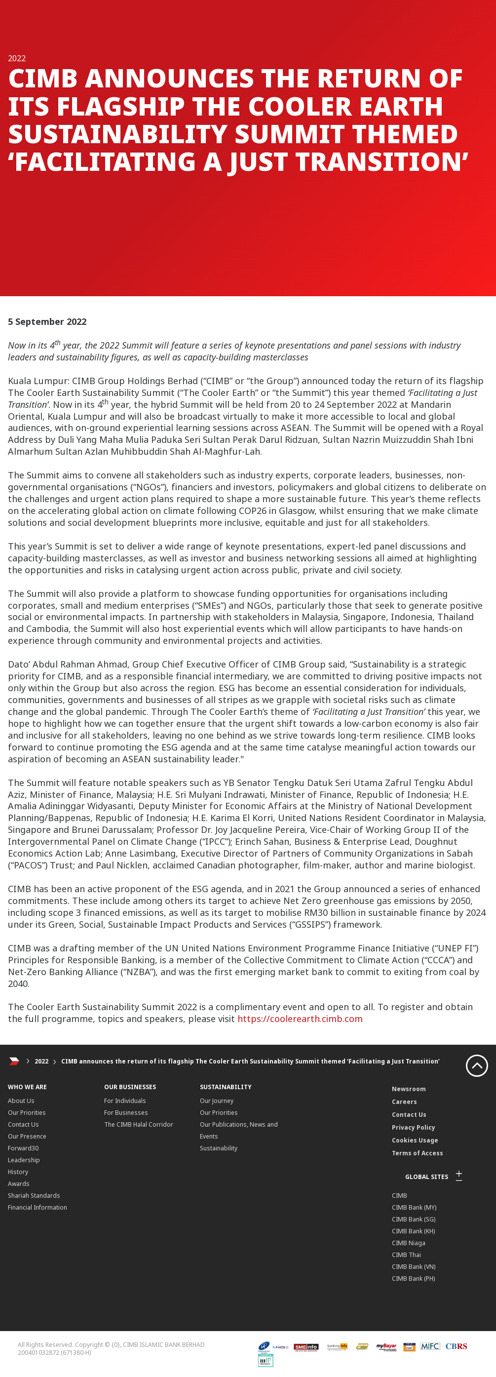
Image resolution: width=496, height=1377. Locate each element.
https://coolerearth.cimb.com (300, 1018)
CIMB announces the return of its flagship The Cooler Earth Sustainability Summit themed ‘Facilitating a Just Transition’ (250, 1061)
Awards (19, 1184)
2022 (41, 1061)
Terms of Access (417, 1153)
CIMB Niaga (408, 1243)
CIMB (399, 1195)
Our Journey (216, 1101)
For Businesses (126, 1112)
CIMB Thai (406, 1255)
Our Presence (27, 1136)
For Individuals (125, 1101)
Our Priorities (27, 1112)
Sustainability (218, 1148)
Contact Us (23, 1124)
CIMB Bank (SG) (413, 1219)
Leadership (24, 1160)
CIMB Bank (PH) (413, 1278)
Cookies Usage (415, 1140)
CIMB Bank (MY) (414, 1207)
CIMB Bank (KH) (413, 1231)
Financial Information (37, 1207)
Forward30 (23, 1148)
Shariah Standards (34, 1195)
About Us (21, 1101)
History (18, 1172)
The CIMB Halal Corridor (138, 1124)
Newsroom (409, 1089)
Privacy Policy (413, 1127)
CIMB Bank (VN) (413, 1266)
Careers (404, 1102)
